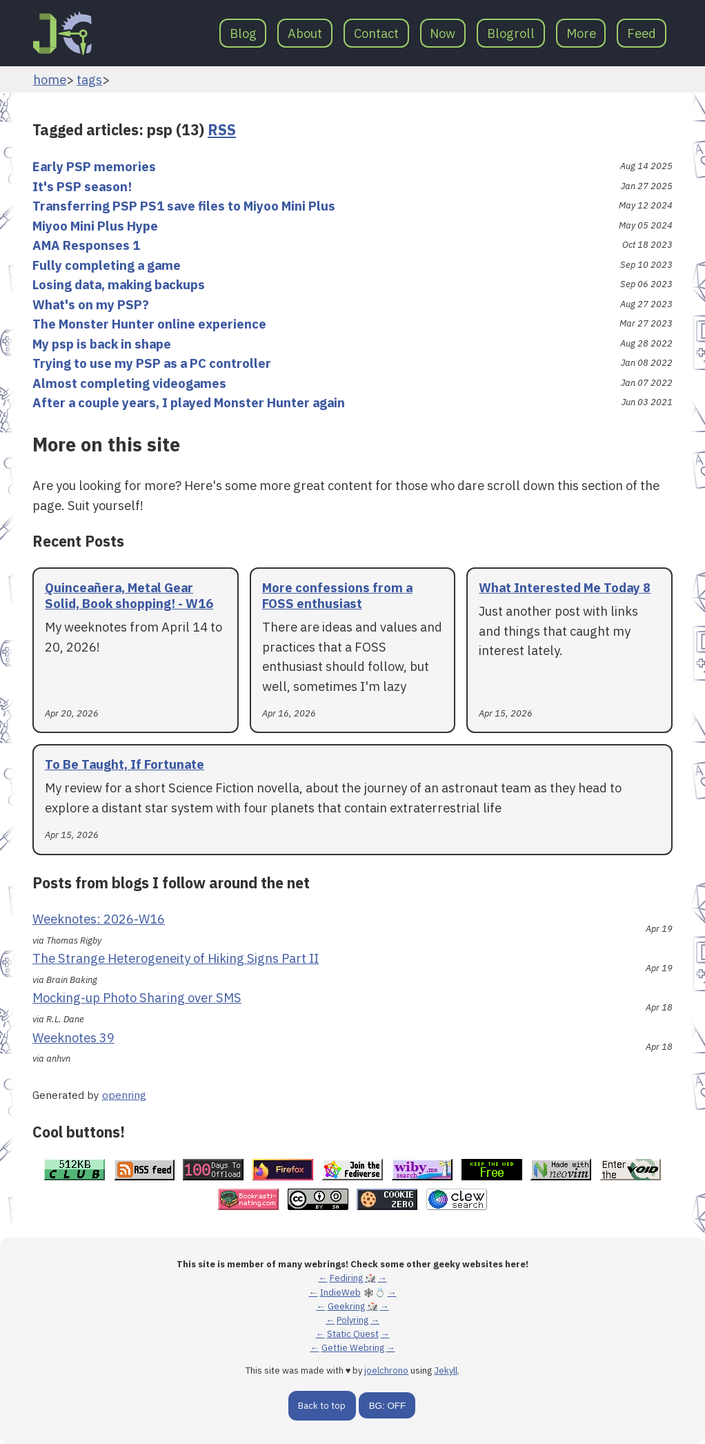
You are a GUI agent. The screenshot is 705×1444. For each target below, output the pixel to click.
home (49, 79)
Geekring (346, 1306)
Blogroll (511, 33)
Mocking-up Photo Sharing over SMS (136, 997)
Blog (243, 33)
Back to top (322, 1406)
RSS (222, 129)
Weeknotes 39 (73, 1037)
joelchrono (386, 1370)
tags (89, 79)
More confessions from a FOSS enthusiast (337, 595)
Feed (641, 33)
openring (124, 1095)
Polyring (352, 1320)
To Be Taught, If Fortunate (124, 764)
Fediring (346, 1278)
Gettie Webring (352, 1348)
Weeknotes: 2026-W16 (98, 918)
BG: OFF (387, 1406)
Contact (376, 33)
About (305, 33)
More (581, 33)
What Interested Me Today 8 (565, 587)
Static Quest (353, 1334)
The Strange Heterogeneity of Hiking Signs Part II (175, 958)
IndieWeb (340, 1292)
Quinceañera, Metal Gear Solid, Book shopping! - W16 (129, 595)
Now (442, 33)
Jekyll (445, 1370)
